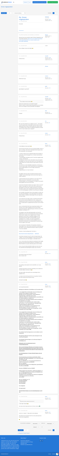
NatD (46, 110)
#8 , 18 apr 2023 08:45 (23, 121)
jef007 (46, 86)
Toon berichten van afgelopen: (30, 423)
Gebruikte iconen (24, 443)
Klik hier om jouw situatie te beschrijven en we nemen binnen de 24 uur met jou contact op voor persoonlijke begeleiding (30, 40)
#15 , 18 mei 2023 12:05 (23, 410)
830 (49, 122)
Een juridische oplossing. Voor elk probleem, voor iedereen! (29, 34)
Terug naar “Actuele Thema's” (24, 433)
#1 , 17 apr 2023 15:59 (23, 21)
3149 (49, 145)
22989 (50, 57)
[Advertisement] (9, 22)
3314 (49, 134)
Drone (46, 143)
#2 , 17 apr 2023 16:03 (23, 45)
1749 (49, 253)
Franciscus (47, 16)
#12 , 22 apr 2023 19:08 (23, 262)
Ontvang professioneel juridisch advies (39, 2)
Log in (30, 2)
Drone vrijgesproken (7, 6)
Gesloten (20, 430)
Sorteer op (47, 423)
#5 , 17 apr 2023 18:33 (23, 86)
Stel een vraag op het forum (52, 2)
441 (49, 112)
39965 (50, 19)
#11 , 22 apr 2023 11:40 (23, 251)
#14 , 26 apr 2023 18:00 (23, 396)
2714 (49, 77)
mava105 (46, 96)
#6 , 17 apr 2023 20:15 (23, 96)
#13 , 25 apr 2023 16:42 (23, 284)
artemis (46, 133)
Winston (46, 34)
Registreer (25, 2)
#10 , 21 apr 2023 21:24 (23, 143)
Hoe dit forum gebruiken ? (25, 440)
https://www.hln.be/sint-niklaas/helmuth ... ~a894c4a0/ (29, 233)
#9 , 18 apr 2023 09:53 (23, 133)
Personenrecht (21, 30)
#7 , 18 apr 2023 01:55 (23, 110)
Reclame (46, 66)
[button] (57, 13)
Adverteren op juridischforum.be (26, 444)
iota (45, 121)
